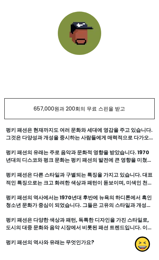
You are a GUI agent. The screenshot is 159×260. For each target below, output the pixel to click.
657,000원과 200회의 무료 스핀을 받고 (79, 108)
